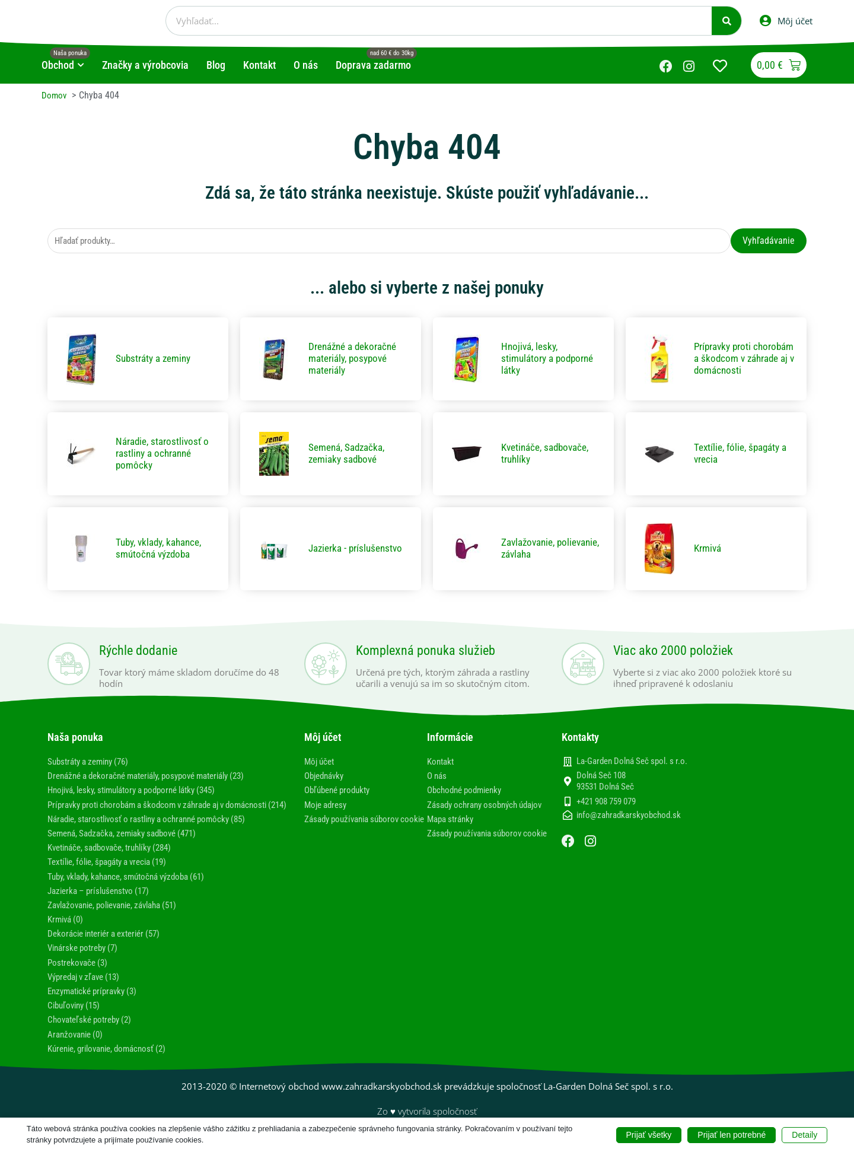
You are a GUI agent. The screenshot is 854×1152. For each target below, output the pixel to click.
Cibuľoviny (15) (76, 1018)
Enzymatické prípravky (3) (96, 1004)
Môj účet (320, 763)
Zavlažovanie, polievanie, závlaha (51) (120, 918)
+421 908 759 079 (606, 802)
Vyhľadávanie (769, 241)
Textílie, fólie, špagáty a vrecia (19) (114, 874)
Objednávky (326, 777)
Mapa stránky (453, 832)
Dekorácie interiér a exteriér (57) (110, 946)
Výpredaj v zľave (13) (88, 989)
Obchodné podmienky (468, 791)
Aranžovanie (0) (77, 1046)
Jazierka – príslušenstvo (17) (103, 903)
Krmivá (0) (67, 932)
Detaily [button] (804, 1134)
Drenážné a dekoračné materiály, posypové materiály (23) (157, 777)
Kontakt (442, 763)
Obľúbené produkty (340, 791)
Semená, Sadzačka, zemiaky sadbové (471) (129, 846)
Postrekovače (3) (79, 975)
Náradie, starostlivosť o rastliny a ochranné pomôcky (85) (156, 832)
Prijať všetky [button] (649, 1134)
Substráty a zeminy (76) (92, 763)
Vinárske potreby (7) (86, 960)
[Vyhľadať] (726, 21)
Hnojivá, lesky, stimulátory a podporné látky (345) (141, 791)
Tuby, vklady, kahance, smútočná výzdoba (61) (134, 889)
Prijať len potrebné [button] (731, 1134)
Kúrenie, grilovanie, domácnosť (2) (113, 1061)
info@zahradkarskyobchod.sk (628, 817)
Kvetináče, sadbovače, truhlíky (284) (116, 860)
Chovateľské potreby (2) (93, 1032)
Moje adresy (327, 806)
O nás (438, 777)
